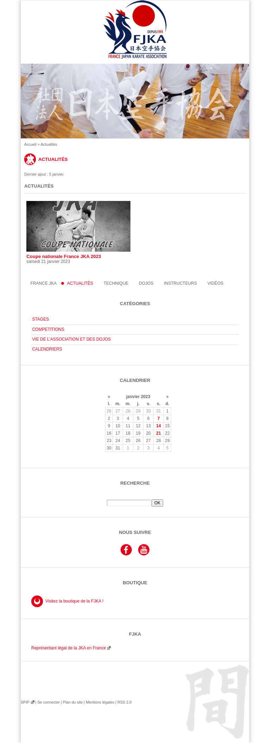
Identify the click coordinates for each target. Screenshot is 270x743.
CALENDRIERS (47, 349)
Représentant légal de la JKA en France (68, 648)
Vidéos (215, 283)
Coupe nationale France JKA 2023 (78, 230)
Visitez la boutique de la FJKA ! (74, 601)
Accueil (30, 144)
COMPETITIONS (48, 329)
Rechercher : (135, 497)
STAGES (40, 319)
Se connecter (48, 702)
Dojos (146, 283)
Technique (116, 283)
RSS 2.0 (124, 702)
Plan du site (73, 702)
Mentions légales (100, 702)
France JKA (43, 283)
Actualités (80, 283)
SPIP (25, 702)
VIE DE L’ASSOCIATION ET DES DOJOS (71, 339)
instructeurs (180, 283)
